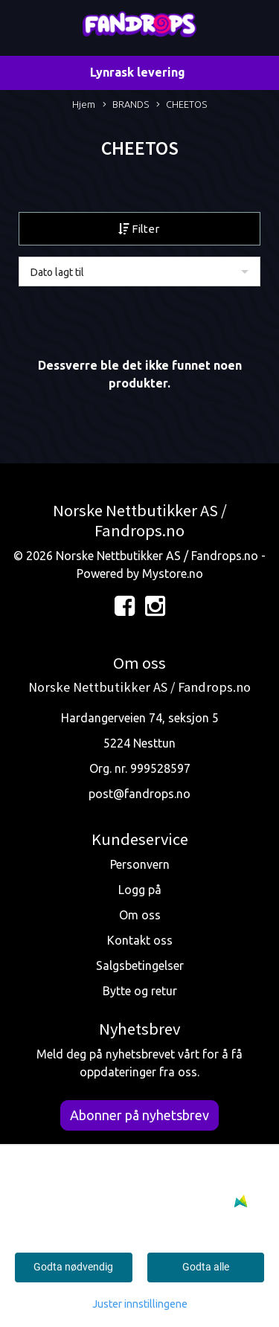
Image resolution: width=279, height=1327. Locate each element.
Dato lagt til (57, 272)
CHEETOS (181, 105)
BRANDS (126, 105)
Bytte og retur (140, 990)
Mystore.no (172, 573)
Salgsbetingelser (140, 965)
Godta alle (205, 1267)
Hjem (83, 104)
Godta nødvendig (73, 1267)
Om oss (140, 915)
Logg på (139, 889)
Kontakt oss (140, 940)
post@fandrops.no (139, 793)
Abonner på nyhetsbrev (139, 1115)
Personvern (140, 864)
